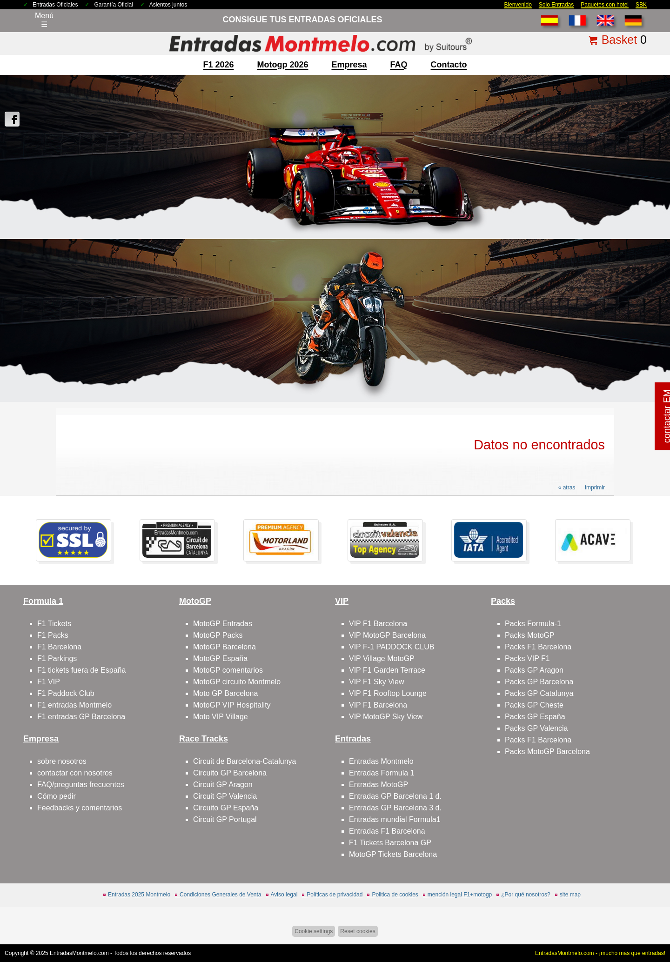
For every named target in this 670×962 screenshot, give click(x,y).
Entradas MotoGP (378, 784)
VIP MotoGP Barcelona (387, 635)
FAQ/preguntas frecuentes (80, 784)
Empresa (349, 64)
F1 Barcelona (59, 647)
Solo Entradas (556, 4)
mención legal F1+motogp (460, 894)
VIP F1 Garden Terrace (387, 670)
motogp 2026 (282, 64)
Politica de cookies (395, 894)
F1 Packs (52, 635)
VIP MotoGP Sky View (385, 717)
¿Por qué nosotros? (525, 894)
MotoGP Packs (217, 635)
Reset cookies (357, 931)
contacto (449, 64)
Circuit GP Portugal (225, 819)
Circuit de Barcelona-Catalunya (244, 761)
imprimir (595, 487)
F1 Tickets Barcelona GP (390, 843)
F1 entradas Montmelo (74, 705)
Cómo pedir (56, 796)
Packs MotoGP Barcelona (547, 751)
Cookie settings (314, 931)
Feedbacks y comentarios (79, 808)
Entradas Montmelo (381, 761)
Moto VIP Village (220, 717)
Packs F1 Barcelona (538, 647)
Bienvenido (517, 4)
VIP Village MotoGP (382, 658)
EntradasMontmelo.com (79, 953)
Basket (619, 39)
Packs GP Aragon (534, 670)
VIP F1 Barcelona (378, 624)
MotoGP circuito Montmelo (237, 682)
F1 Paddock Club (65, 693)
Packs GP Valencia (536, 728)
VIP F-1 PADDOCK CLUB (391, 647)
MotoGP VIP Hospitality (232, 705)
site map (570, 894)
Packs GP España (535, 717)
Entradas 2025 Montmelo (139, 894)
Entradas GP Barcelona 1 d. (395, 796)
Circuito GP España (225, 808)
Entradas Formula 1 (382, 773)
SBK (641, 4)
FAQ (399, 64)
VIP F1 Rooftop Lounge (388, 693)
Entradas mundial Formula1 (395, 819)
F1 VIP (48, 682)
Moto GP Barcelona (225, 693)
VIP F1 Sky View (376, 682)
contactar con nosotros (75, 773)
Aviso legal (284, 894)
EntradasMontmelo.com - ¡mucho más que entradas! (600, 953)
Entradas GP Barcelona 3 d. (395, 808)
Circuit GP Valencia (225, 796)
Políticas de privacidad (334, 894)
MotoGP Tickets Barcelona (393, 854)
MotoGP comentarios (228, 670)
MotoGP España (220, 658)
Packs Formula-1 (533, 624)
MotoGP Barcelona (224, 647)
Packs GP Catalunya (539, 693)
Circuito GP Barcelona (230, 773)
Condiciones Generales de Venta (220, 894)
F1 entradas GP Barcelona (81, 717)
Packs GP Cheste (534, 705)
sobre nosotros (62, 761)
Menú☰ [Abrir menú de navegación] (44, 20)
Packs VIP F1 (527, 658)
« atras (567, 487)
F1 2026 (218, 64)
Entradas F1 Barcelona (387, 831)
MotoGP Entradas (222, 624)
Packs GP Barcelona (539, 682)
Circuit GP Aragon (223, 784)
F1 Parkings (57, 658)
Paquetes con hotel (605, 4)
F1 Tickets (54, 624)
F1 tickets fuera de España (81, 670)
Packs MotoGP (530, 635)
